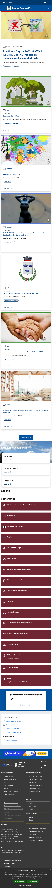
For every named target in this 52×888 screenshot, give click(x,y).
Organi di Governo (9, 776)
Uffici (5, 782)
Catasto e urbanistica (35, 788)
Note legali (7, 867)
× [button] (50, 869)
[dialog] (26, 878)
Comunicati (7, 169)
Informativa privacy (9, 864)
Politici (6, 788)
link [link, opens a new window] (42, 878)
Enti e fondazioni (8, 785)
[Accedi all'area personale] (44, 2)
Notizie (6, 404)
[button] (26, 885)
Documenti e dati (9, 794)
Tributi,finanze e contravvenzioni (13, 809)
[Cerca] (48, 8)
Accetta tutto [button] (19, 881)
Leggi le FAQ (32, 834)
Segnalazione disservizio (36, 831)
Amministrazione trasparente (12, 861)
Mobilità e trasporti (34, 791)
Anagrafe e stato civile (35, 776)
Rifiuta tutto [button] (33, 881)
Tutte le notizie (26, 438)
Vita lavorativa (33, 782)
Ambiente (6, 812)
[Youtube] (45, 766)
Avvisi (8, 46)
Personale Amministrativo (11, 791)
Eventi (31, 820)
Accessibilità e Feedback (36, 840)
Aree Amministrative (10, 779)
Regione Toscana (7, 2)
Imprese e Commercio (35, 785)
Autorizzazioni (8, 818)
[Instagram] (41, 768)
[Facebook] (41, 766)
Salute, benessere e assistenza (12, 815)
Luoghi (31, 817)
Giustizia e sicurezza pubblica (12, 806)
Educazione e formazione (11, 803)
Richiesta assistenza (35, 837)
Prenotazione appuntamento (37, 828)
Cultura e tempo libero (35, 779)
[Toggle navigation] (3, 8)
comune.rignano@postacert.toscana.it (12, 850)
